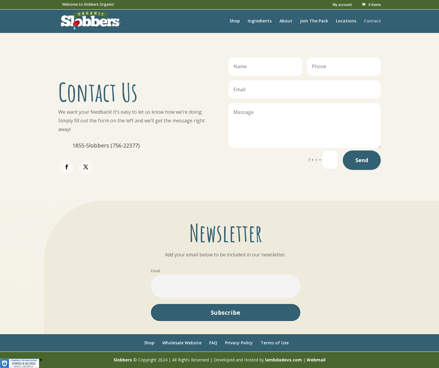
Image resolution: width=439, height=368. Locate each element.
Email (155, 270)
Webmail (316, 360)
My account (342, 5)
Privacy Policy (239, 343)
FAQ (213, 343)
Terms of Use (275, 343)
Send (361, 160)
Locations (346, 21)
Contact (372, 21)
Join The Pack (314, 21)
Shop (235, 21)
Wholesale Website (181, 343)
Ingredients (260, 21)
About (285, 21)
